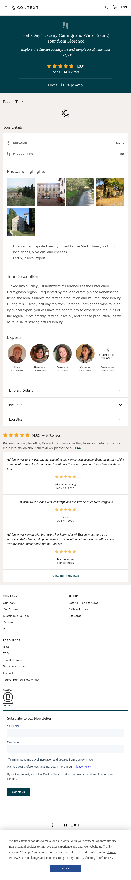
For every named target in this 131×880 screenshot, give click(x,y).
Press (6, 629)
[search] (106, 7)
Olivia (17, 367)
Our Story (9, 602)
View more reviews (65, 575)
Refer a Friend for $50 (83, 602)
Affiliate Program (79, 609)
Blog (6, 646)
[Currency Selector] (124, 7)
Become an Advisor (16, 666)
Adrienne (62, 367)
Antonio (85, 367)
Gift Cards (74, 615)
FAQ (78, 448)
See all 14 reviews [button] (66, 72)
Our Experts (10, 609)
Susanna (39, 367)
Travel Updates (13, 659)
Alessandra (108, 367)
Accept (65, 868)
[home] (25, 7)
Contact (8, 673)
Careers (8, 622)
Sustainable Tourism (16, 615)
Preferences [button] (104, 857)
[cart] (115, 7)
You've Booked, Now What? (21, 679)
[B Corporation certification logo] (65, 697)
